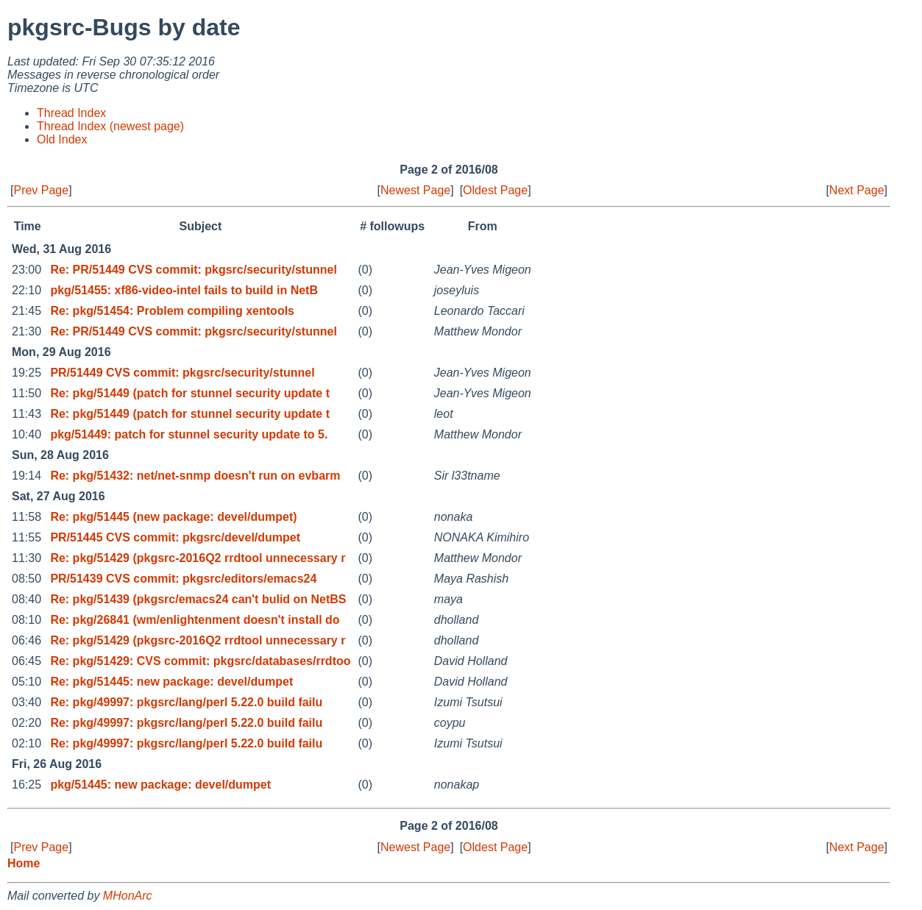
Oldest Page (495, 190)
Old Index (62, 139)
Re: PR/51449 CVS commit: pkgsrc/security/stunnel (193, 269)
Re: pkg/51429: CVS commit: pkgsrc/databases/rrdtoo (200, 661)
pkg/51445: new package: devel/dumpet (160, 784)
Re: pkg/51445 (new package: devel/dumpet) (173, 517)
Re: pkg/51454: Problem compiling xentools (172, 311)
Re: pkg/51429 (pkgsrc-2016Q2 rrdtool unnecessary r (197, 558)
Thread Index (71, 113)
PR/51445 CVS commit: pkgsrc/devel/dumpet (175, 537)
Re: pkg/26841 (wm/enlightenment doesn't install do (194, 620)
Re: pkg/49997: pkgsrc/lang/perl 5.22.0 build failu (186, 702)
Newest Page (415, 190)
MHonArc (127, 895)
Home (23, 863)
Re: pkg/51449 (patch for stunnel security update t (190, 393)
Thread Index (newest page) (110, 126)
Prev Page (40, 190)
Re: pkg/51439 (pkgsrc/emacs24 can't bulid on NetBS (198, 599)
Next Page (856, 190)
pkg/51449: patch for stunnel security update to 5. (188, 434)
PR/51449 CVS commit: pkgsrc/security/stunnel (182, 372)
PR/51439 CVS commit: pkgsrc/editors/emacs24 (183, 578)
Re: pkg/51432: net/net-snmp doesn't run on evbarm (195, 475)
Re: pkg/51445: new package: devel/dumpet (171, 681)
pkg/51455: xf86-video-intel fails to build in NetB (184, 290)
